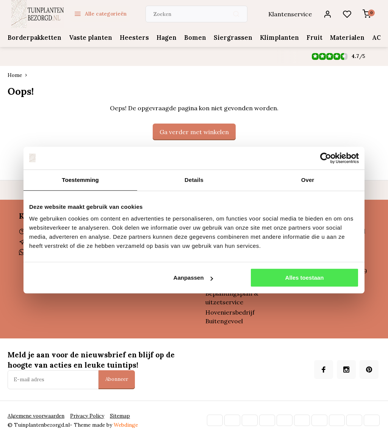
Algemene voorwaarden (36, 415)
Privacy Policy (87, 415)
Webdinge (126, 424)
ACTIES (374, 37)
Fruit (306, 37)
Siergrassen (226, 37)
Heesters (130, 37)
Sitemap (120, 415)
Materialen (338, 37)
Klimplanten (271, 37)
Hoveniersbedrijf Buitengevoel (230, 316)
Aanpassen (193, 277)
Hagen (161, 37)
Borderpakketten (34, 37)
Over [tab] (307, 180)
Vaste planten (88, 37)
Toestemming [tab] (80, 180)
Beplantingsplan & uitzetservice (231, 297)
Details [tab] (194, 180)
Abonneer (116, 379)
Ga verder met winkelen (194, 132)
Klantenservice (290, 14)
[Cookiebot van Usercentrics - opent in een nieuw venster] (326, 158)
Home (19, 75)
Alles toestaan (304, 277)
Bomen (189, 37)
